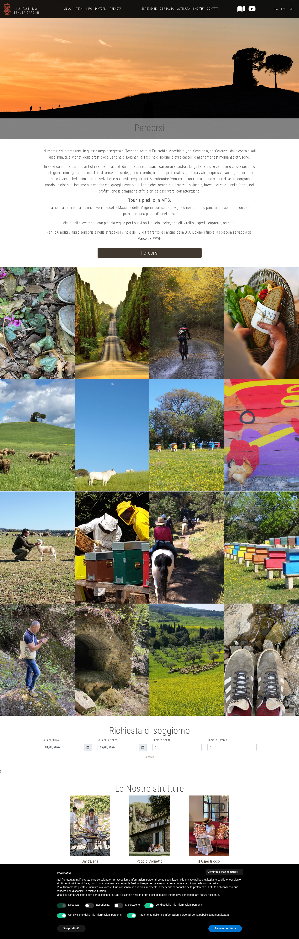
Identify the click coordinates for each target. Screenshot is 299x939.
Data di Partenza (108, 740)
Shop (198, 8)
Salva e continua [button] (225, 928)
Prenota (115, 8)
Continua (149, 756)
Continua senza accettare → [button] (224, 871)
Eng (283, 9)
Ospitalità (167, 8)
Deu (292, 9)
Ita (276, 9)
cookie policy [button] (210, 883)
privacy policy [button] (193, 879)
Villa (67, 8)
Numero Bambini (217, 740)
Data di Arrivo (51, 740)
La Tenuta (183, 8)
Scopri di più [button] (71, 928)
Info (89, 8)
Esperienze (149, 8)
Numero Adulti (161, 740)
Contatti (213, 8)
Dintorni (101, 8)
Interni (78, 8)
